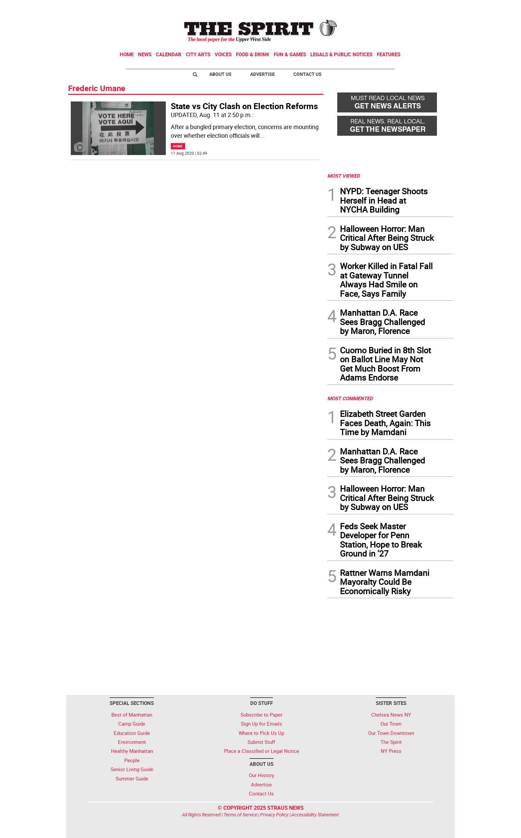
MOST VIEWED (343, 175)
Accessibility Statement (315, 814)
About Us (220, 74)
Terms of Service (240, 814)
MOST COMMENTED (350, 398)
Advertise (262, 74)
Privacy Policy (274, 814)
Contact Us (307, 74)
